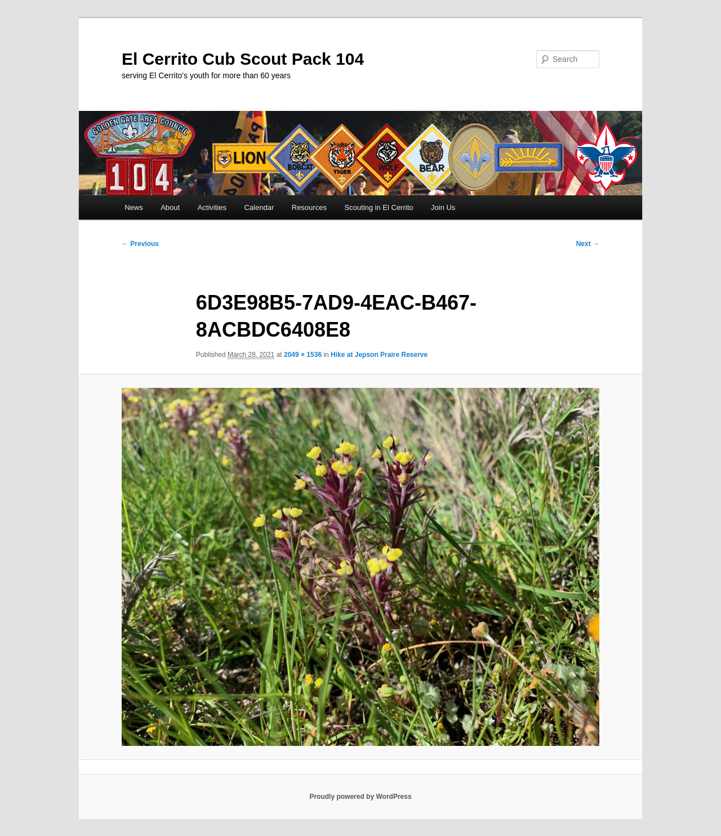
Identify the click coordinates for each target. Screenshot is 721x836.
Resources (309, 207)
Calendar (259, 207)
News (133, 207)
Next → (587, 244)
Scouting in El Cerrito (378, 207)
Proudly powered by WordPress (360, 797)
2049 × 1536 (303, 355)
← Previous (140, 244)
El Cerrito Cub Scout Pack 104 (243, 59)
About (170, 207)
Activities (212, 207)
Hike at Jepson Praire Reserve (379, 355)
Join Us (443, 207)
